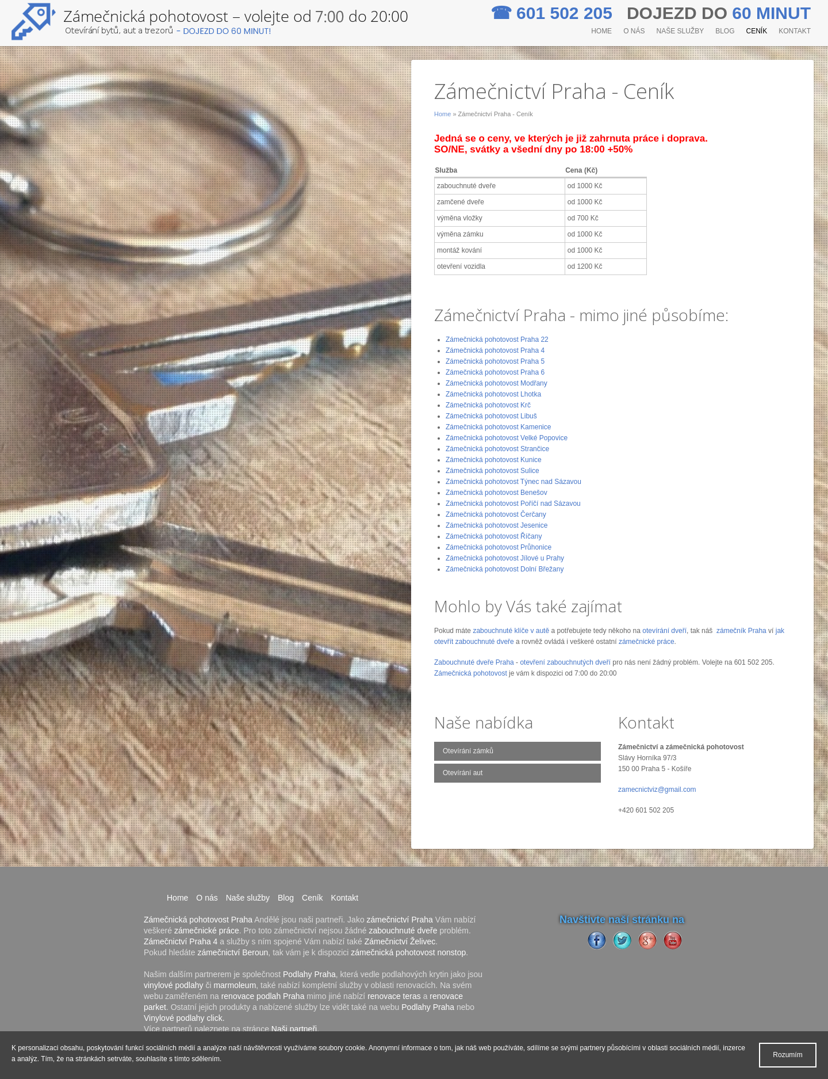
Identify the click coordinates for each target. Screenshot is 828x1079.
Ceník (757, 31)
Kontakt (795, 31)
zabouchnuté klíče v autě (511, 631)
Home (601, 31)
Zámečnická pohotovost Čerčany (496, 514)
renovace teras (394, 996)
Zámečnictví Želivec (400, 941)
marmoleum (234, 985)
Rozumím (787, 1055)
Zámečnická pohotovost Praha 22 (497, 339)
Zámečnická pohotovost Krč (488, 405)
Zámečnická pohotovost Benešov (496, 493)
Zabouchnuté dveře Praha (474, 662)
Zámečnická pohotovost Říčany (494, 536)
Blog (724, 31)
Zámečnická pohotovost (470, 673)
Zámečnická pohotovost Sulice (492, 471)
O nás (634, 31)
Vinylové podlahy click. (184, 1018)
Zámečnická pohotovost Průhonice (498, 547)
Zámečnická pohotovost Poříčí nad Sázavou (513, 504)
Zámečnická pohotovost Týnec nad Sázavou (513, 482)
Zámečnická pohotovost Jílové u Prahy (505, 558)
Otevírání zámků (468, 751)
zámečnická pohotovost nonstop (408, 952)
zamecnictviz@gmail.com (657, 790)
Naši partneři (294, 1029)
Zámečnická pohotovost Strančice (497, 449)
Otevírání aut (462, 773)
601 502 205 (554, 12)
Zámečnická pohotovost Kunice (494, 460)
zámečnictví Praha (400, 919)
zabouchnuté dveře (403, 930)
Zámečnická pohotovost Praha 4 (495, 350)
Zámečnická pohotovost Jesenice (496, 525)
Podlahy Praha (309, 974)
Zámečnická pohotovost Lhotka (493, 394)
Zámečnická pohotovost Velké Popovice (507, 438)
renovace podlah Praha (263, 996)
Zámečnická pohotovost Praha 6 (495, 372)
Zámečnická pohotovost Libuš (491, 416)
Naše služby (680, 31)
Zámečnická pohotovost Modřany (496, 383)
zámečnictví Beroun (232, 952)
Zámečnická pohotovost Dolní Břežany (505, 569)
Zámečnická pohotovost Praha (198, 919)
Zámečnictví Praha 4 (180, 941)
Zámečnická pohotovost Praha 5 (495, 361)
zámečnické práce (646, 642)
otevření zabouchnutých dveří (565, 662)
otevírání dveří (664, 631)
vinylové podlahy (174, 985)
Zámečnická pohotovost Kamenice (498, 427)
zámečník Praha (741, 631)
